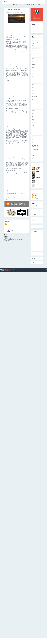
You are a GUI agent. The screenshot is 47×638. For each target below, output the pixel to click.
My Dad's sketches (34, 104)
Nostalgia (33, 119)
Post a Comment (7, 231)
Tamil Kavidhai (33, 147)
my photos (33, 105)
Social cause (33, 137)
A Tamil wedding (34, 40)
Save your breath (34, 133)
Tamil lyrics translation (35, 149)
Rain (32, 130)
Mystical (33, 114)
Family (32, 61)
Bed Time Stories (18, 4)
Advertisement (34, 43)
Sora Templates (5, 269)
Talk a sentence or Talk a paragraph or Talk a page (35, 146)
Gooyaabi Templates (7, 270)
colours (33, 50)
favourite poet (34, 64)
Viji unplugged (9, 2)
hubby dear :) (33, 79)
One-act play (33, 122)
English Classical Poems (26, 4)
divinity (33, 55)
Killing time (33, 88)
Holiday (33, 76)
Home (14, 4)
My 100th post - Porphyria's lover (38, 168)
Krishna (33, 90)
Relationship (33, 131)
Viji (11, 202)
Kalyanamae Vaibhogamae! (35, 85)
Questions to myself (34, 128)
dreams (33, 56)
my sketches (33, 110)
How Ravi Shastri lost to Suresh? (38, 176)
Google (12, 205)
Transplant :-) (38, 171)
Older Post (27, 234)
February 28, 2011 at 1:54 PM (11, 230)
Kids (32, 87)
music (32, 102)
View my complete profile (35, 214)
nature (32, 116)
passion (33, 125)
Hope (32, 78)
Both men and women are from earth (36, 48)
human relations (34, 81)
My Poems (33, 108)
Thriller (33, 150)
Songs (32, 140)
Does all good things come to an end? (38, 181)
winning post (33, 158)
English (33, 58)
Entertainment (33, 59)
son (32, 139)
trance (32, 152)
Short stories (17, 12)
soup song (33, 142)
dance (32, 52)
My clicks (5, 237)
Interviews (33, 84)
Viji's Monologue (34, 155)
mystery (33, 113)
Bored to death (34, 46)
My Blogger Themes (12, 269)
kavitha (8, 222)
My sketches (6, 236)
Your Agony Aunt (39, 4)
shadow (33, 134)
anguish (33, 45)
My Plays (33, 107)
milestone (33, 99)
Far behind (33, 62)
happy (32, 73)
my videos (33, 111)
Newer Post (5, 234)
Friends (33, 67)
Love (32, 93)
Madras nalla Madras (34, 96)
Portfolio (33, 4)
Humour (33, 82)
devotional (33, 53)
